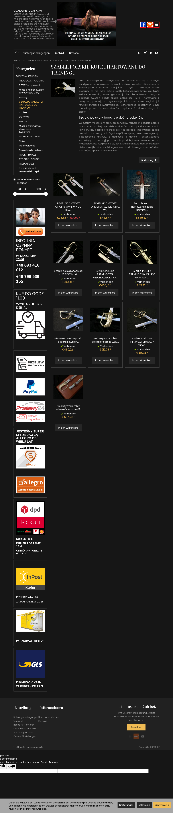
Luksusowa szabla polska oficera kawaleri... (68, 340)
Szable (23, 112)
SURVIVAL (24, 116)
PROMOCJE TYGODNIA (31, 80)
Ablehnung (144, 805)
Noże (22, 141)
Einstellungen (126, 805)
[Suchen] (139, 53)
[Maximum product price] (38, 189)
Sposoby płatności (23, 730)
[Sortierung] (148, 160)
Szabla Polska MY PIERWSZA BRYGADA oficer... (142, 342)
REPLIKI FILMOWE (27, 154)
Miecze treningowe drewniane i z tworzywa (30, 129)
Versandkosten (37, 747)
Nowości (74, 53)
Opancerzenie (27, 145)
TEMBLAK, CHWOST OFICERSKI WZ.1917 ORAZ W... (105, 207)
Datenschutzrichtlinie (25, 726)
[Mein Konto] (151, 53)
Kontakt (59, 53)
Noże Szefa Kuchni (29, 136)
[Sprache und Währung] (156, 53)
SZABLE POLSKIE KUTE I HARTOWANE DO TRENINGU (31, 104)
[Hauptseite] (86, 24)
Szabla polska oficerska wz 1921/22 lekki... (68, 273)
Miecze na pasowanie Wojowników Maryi (31, 91)
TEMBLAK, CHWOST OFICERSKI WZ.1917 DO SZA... (68, 207)
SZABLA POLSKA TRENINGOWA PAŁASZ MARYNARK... (142, 275)
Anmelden (136, 727)
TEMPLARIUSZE (26, 163)
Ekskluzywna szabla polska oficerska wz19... (105, 340)
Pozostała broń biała (31, 150)
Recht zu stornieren (24, 722)
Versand (18, 718)
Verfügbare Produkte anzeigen (27, 181)
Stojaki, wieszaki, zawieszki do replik (29, 170)
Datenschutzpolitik (36, 808)
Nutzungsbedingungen (36, 53)
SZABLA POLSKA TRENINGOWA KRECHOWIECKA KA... (105, 275)
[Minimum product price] (19, 189)
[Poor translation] (11, 766)
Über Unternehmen (48, 714)
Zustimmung (162, 805)
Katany (23, 97)
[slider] (15, 194)
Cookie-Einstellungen (25, 734)
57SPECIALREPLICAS (27, 76)
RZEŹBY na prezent (29, 85)
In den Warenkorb (68, 225)
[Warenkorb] (145, 53)
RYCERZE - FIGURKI (29, 159)
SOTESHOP (154, 747)
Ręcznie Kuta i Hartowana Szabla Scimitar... (142, 207)
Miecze (23, 121)
